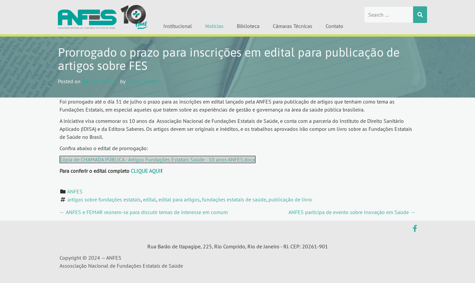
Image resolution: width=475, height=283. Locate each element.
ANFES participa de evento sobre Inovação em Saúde (351, 212)
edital (149, 199)
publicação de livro (290, 199)
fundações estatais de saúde (234, 199)
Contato (334, 26)
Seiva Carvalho (143, 81)
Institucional (177, 26)
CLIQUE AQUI (146, 170)
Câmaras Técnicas (292, 26)
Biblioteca (248, 26)
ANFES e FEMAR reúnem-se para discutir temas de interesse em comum (144, 212)
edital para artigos (179, 199)
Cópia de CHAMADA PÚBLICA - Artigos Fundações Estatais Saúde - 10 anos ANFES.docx (157, 159)
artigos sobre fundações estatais (104, 199)
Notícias (214, 26)
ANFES (74, 191)
